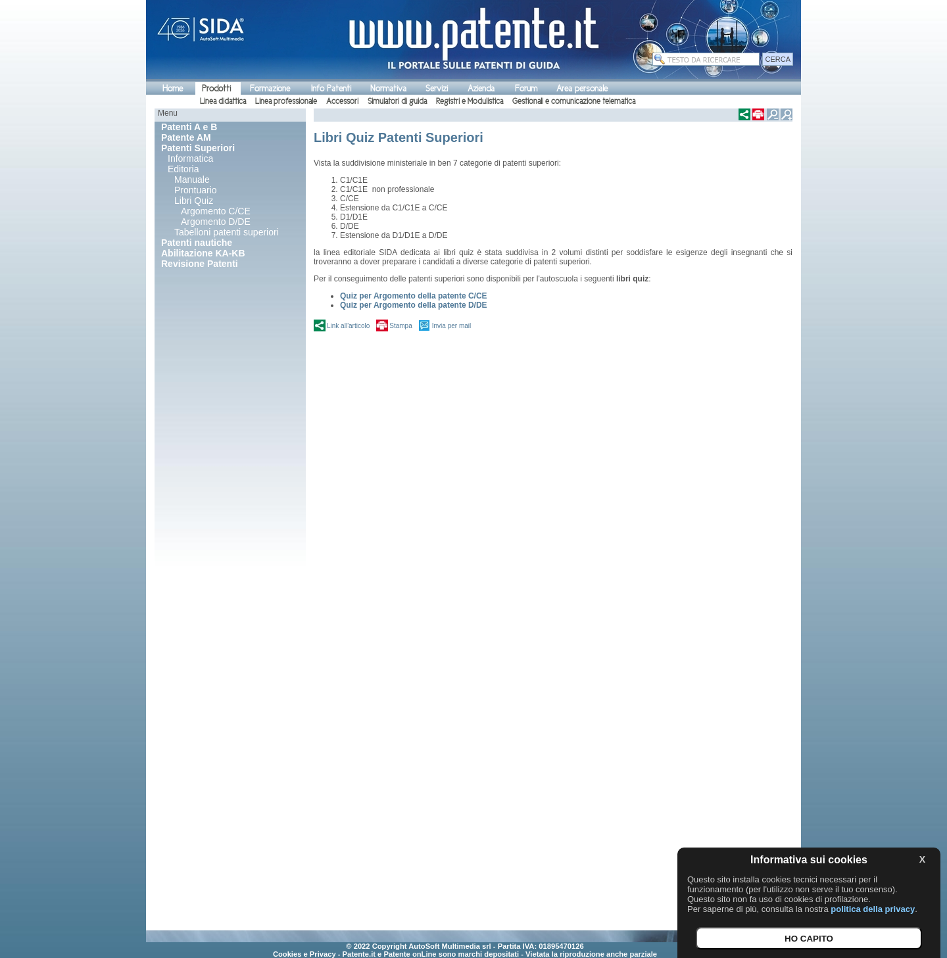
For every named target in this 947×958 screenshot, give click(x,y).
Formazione (270, 88)
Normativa (388, 88)
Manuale (192, 179)
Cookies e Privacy (304, 954)
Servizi (436, 88)
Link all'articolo (348, 325)
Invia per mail (451, 325)
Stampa (400, 325)
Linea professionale (286, 101)
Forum (526, 88)
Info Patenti (331, 88)
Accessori (342, 101)
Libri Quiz (193, 200)
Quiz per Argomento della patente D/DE (413, 305)
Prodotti (216, 88)
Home (172, 88)
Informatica (190, 158)
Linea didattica (223, 101)
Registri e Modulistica (469, 101)
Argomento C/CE (216, 211)
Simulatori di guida (397, 101)
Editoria (183, 169)
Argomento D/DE (216, 221)
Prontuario (195, 190)
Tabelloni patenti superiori (226, 232)
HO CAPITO (809, 939)
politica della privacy (873, 909)
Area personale (582, 88)
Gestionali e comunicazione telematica (573, 101)
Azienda (481, 88)
